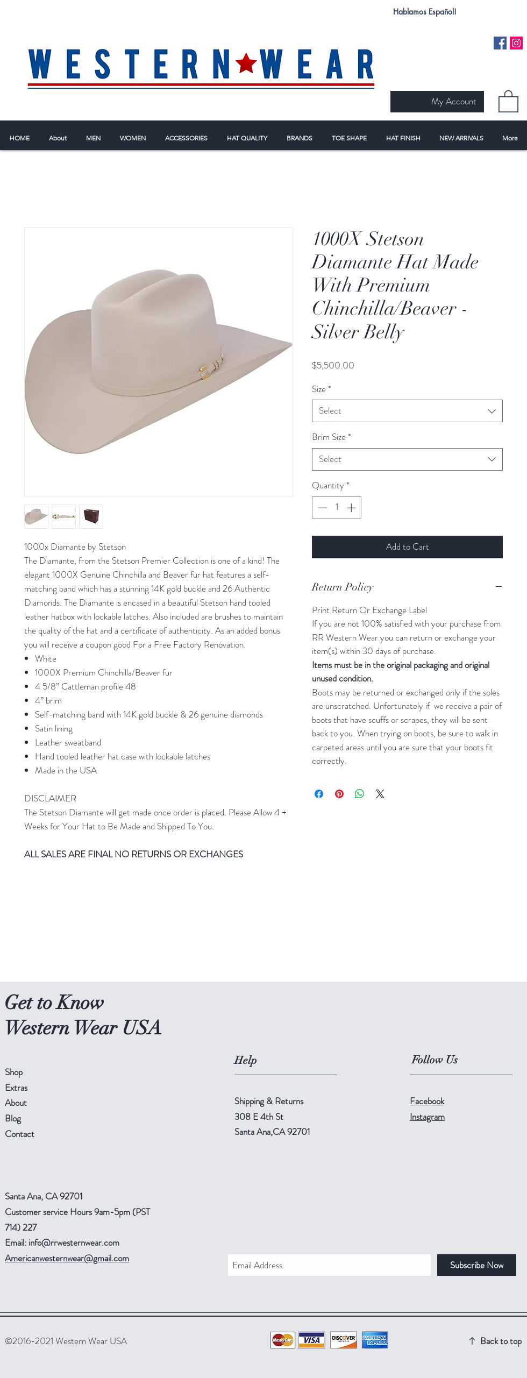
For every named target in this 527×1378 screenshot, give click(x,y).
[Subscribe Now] (476, 1265)
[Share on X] (380, 793)
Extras (16, 1087)
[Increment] (352, 507)
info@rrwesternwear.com (74, 1242)
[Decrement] (322, 507)
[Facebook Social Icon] (500, 43)
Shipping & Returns (268, 1101)
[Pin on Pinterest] (339, 793)
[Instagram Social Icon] (516, 43)
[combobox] (407, 411)
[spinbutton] (337, 507)
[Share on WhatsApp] (359, 793)
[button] (508, 100)
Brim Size (331, 437)
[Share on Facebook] (318, 793)
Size (321, 389)
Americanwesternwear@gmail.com (67, 1258)
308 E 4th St (258, 1116)
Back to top (501, 1340)
